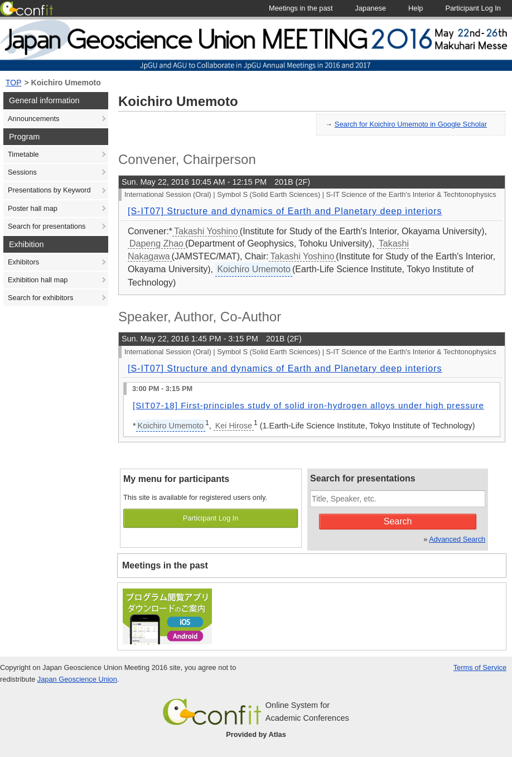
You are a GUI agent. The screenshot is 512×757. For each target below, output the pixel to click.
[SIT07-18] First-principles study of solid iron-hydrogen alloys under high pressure (308, 405)
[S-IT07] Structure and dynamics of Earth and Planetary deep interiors (285, 211)
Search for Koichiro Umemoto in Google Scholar (411, 124)
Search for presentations (46, 226)
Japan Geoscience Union (77, 679)
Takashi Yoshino (206, 231)
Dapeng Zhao (156, 243)
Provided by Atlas (256, 734)
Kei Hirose (233, 425)
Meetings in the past (165, 565)
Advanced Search (457, 539)
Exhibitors (23, 262)
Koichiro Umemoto (66, 82)
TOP (14, 82)
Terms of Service (479, 667)
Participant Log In (211, 518)
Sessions (22, 172)
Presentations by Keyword (49, 190)
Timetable (23, 154)
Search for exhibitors (40, 297)
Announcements (33, 118)
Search (398, 521)
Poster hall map (32, 208)
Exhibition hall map (37, 280)
